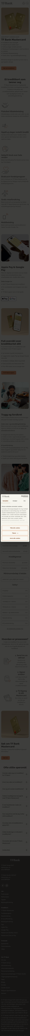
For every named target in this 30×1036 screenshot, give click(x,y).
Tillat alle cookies (15, 527)
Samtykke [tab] (5, 500)
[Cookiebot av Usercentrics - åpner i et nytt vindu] (21, 496)
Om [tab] (25, 500)
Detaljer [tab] (15, 500)
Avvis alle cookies (15, 538)
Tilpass (15, 533)
